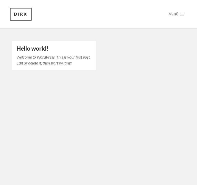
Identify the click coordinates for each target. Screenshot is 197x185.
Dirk (20, 14)
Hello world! (32, 48)
